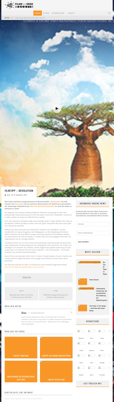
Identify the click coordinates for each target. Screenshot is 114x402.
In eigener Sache (58, 13)
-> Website (71, 13)
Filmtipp (38, 13)
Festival (46, 13)
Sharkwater (55, 397)
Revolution (19, 399)
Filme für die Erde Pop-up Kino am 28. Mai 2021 (30, 18)
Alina (8, 390)
